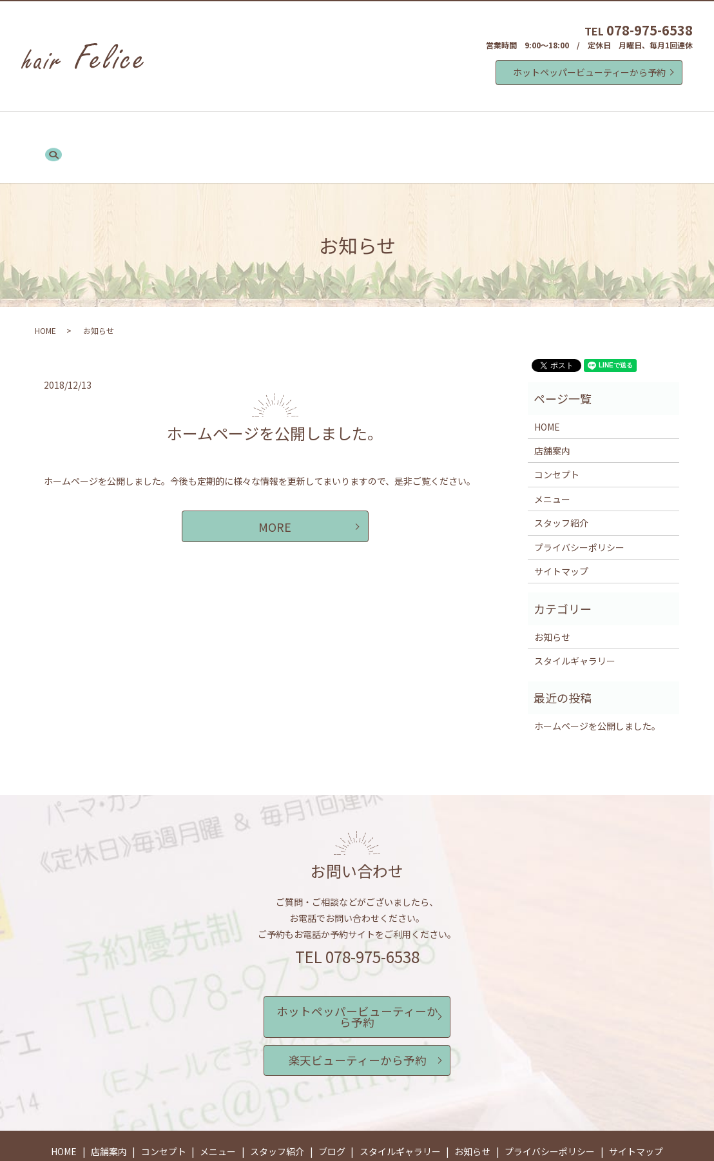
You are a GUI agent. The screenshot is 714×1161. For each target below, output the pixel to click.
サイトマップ (561, 538)
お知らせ (554, 130)
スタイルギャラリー (477, 130)
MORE (274, 493)
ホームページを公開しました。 (275, 400)
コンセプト (224, 130)
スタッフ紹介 (347, 130)
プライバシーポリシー (579, 514)
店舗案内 (166, 130)
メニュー (283, 130)
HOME (117, 130)
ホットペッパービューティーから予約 (589, 72)
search (600, 131)
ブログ (405, 130)
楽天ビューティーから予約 (357, 1007)
